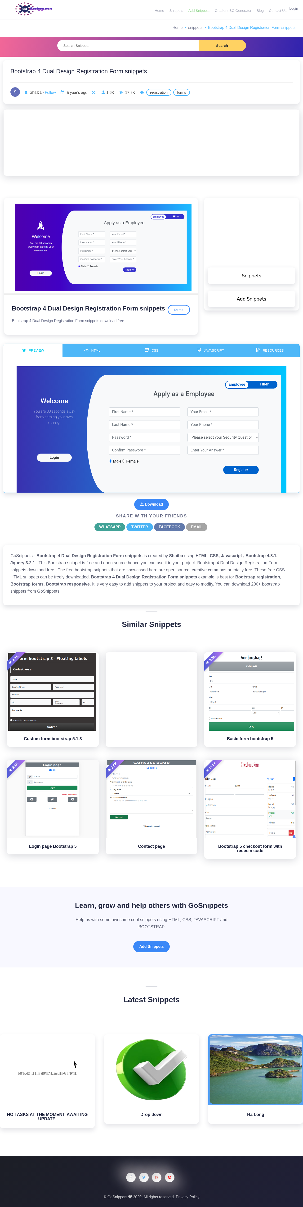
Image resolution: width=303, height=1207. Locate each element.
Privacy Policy (188, 1197)
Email (197, 527)
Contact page (151, 846)
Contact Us (275, 9)
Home (159, 9)
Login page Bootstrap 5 (53, 846)
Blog (257, 9)
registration (159, 92)
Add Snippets (197, 9)
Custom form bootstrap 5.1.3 (53, 738)
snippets (195, 28)
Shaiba (35, 92)
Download (151, 504)
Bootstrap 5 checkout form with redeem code (250, 848)
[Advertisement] (151, 142)
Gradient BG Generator (231, 9)
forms (181, 92)
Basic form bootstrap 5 (250, 738)
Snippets (175, 9)
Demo (178, 310)
